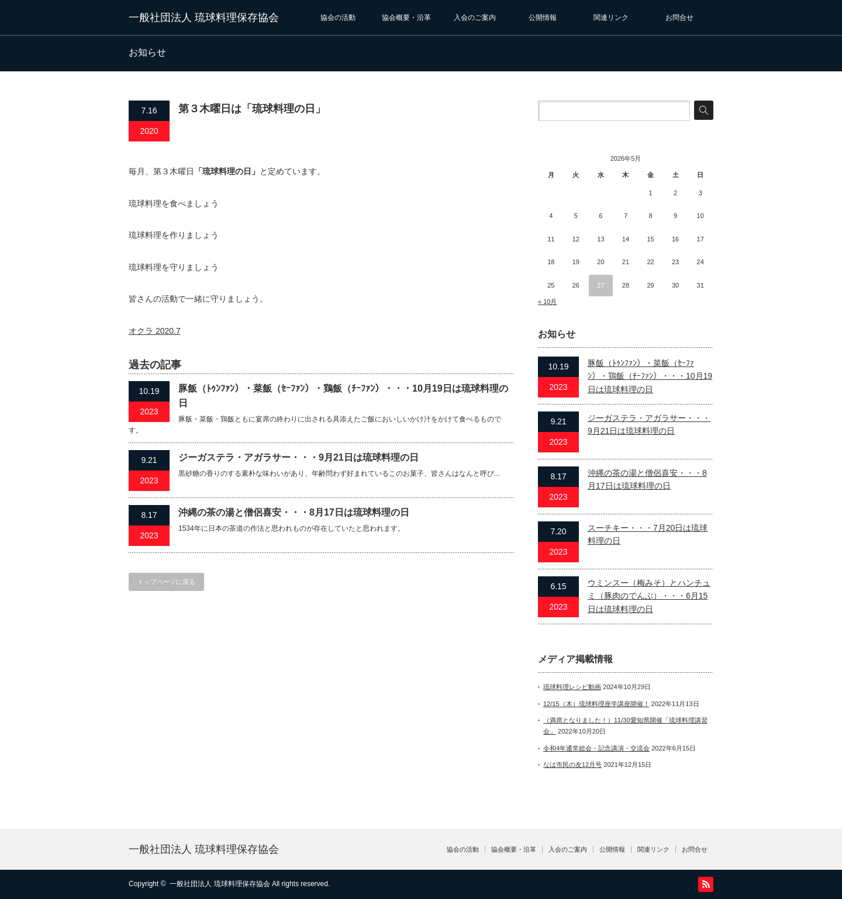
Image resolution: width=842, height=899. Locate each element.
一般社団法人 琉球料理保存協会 (204, 17)
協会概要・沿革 (406, 17)
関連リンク (611, 17)
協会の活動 (338, 17)
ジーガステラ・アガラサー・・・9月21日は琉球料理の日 (298, 457)
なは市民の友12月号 (572, 764)
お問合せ (679, 17)
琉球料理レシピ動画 (572, 686)
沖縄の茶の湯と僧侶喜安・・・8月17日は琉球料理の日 (293, 512)
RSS (705, 884)
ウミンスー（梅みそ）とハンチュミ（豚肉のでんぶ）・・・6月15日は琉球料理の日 (649, 596)
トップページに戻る (166, 581)
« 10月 (547, 301)
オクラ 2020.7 (155, 331)
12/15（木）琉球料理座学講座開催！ (596, 703)
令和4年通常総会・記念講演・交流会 (596, 748)
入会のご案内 (475, 17)
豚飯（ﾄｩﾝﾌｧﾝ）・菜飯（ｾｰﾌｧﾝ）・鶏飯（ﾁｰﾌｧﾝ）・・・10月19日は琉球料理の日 (343, 396)
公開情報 (543, 17)
